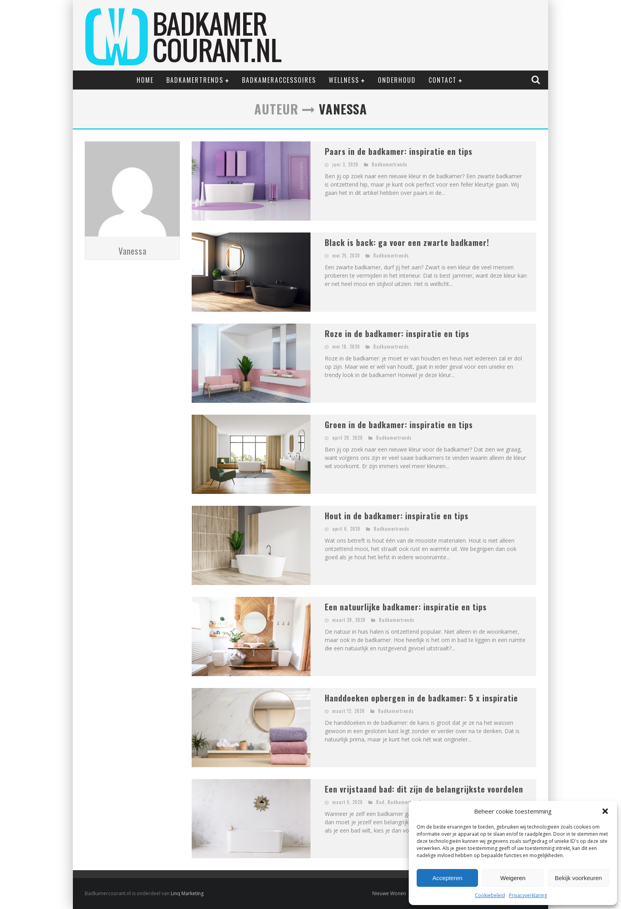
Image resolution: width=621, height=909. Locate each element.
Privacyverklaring (528, 895)
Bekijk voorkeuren (578, 878)
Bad (380, 802)
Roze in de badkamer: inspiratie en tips (397, 333)
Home (145, 80)
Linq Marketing (187, 893)
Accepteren (447, 878)
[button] (605, 811)
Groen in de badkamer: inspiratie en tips (399, 425)
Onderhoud (397, 80)
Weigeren (513, 878)
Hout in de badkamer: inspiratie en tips (397, 516)
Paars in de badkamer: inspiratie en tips (398, 151)
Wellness (344, 80)
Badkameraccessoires (279, 80)
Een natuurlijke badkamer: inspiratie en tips (406, 607)
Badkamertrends (194, 80)
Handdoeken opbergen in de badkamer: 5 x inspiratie (421, 698)
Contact (443, 80)
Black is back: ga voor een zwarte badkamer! (407, 242)
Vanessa (132, 250)
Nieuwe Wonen (389, 893)
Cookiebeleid (490, 895)
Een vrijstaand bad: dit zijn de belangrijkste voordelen (424, 789)
